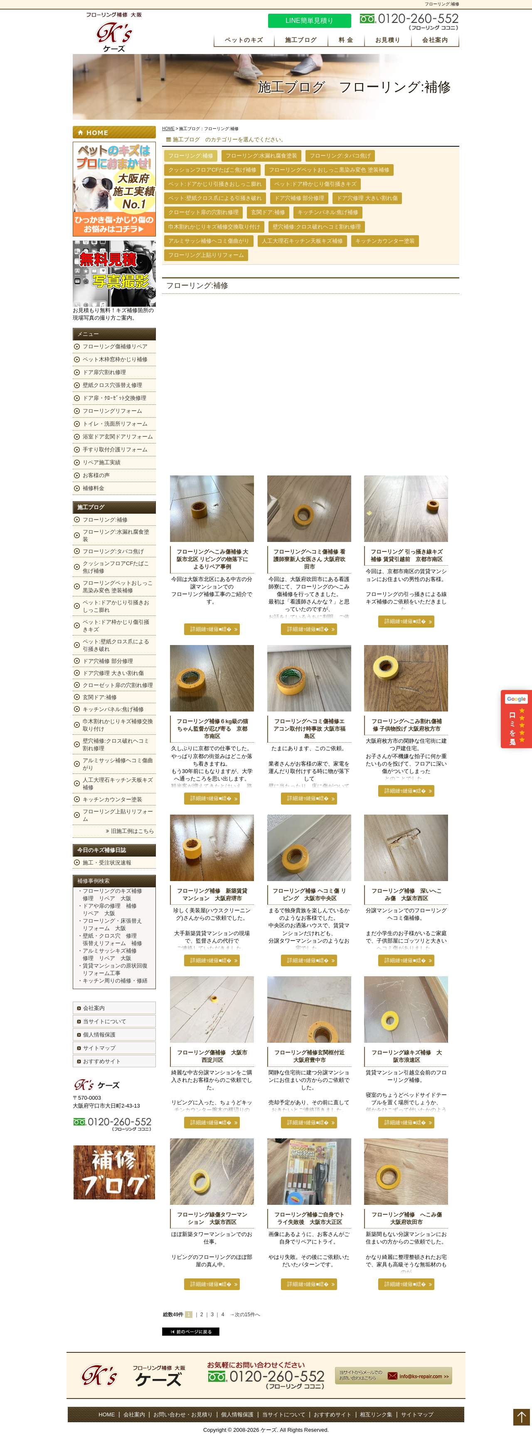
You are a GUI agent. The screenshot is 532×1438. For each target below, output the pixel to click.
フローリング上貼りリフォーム (206, 255)
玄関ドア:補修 (268, 212)
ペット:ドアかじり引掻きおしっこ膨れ (215, 184)
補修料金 (93, 488)
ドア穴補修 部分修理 (299, 198)
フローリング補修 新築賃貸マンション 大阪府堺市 (212, 894)
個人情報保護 (99, 1035)
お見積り (388, 40)
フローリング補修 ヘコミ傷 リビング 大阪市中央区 (309, 894)
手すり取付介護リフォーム (115, 449)
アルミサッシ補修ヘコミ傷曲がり (208, 241)
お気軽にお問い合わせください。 (409, 22)
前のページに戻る (190, 1331)
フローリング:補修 (105, 520)
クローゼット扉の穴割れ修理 (203, 212)
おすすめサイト (102, 1061)
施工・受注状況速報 (107, 862)
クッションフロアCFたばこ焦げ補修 (212, 170)
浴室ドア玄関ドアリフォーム (118, 436)
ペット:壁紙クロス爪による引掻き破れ (215, 198)
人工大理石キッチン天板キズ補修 (302, 241)
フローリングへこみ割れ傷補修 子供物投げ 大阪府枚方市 (407, 725)
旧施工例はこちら (132, 831)
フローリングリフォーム (112, 411)
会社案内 (435, 40)
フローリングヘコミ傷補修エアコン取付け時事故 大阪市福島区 (309, 728)
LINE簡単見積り (310, 20)
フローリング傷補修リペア (115, 346)
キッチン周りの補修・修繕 (115, 981)
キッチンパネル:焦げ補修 (328, 212)
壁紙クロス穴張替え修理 (112, 385)
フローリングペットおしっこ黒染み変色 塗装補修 (329, 170)
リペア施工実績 (102, 462)
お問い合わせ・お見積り (183, 1414)
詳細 (196, 629)
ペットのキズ (244, 40)
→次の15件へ (245, 1314)
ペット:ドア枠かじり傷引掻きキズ (315, 184)
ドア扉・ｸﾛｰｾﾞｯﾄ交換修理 (114, 398)
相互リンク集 (376, 1414)
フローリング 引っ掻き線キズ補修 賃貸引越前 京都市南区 (407, 555)
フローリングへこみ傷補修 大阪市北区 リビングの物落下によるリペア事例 (213, 559)
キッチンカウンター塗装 (385, 241)
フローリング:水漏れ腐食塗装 (262, 156)
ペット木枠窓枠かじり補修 (115, 359)
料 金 (346, 40)
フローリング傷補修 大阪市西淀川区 (212, 1056)
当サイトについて (104, 1021)
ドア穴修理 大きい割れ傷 (367, 198)
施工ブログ (301, 40)
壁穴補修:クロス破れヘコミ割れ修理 (317, 227)
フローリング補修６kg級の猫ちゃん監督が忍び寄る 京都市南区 (212, 728)
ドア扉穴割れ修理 (104, 372)
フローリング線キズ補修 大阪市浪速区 (407, 1056)
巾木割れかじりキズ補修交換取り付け (214, 227)
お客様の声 (96, 475)
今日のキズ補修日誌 (101, 850)
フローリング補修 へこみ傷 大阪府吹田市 (408, 1218)
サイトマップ (99, 1048)
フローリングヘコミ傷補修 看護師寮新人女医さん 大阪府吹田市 (309, 559)
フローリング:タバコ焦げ (340, 156)
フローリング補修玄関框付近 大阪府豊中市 (310, 1056)
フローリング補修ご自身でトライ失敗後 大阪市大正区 (309, 1218)
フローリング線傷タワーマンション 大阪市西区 (212, 1218)
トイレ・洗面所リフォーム (115, 424)
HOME (168, 128)
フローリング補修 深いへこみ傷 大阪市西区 (407, 894)
